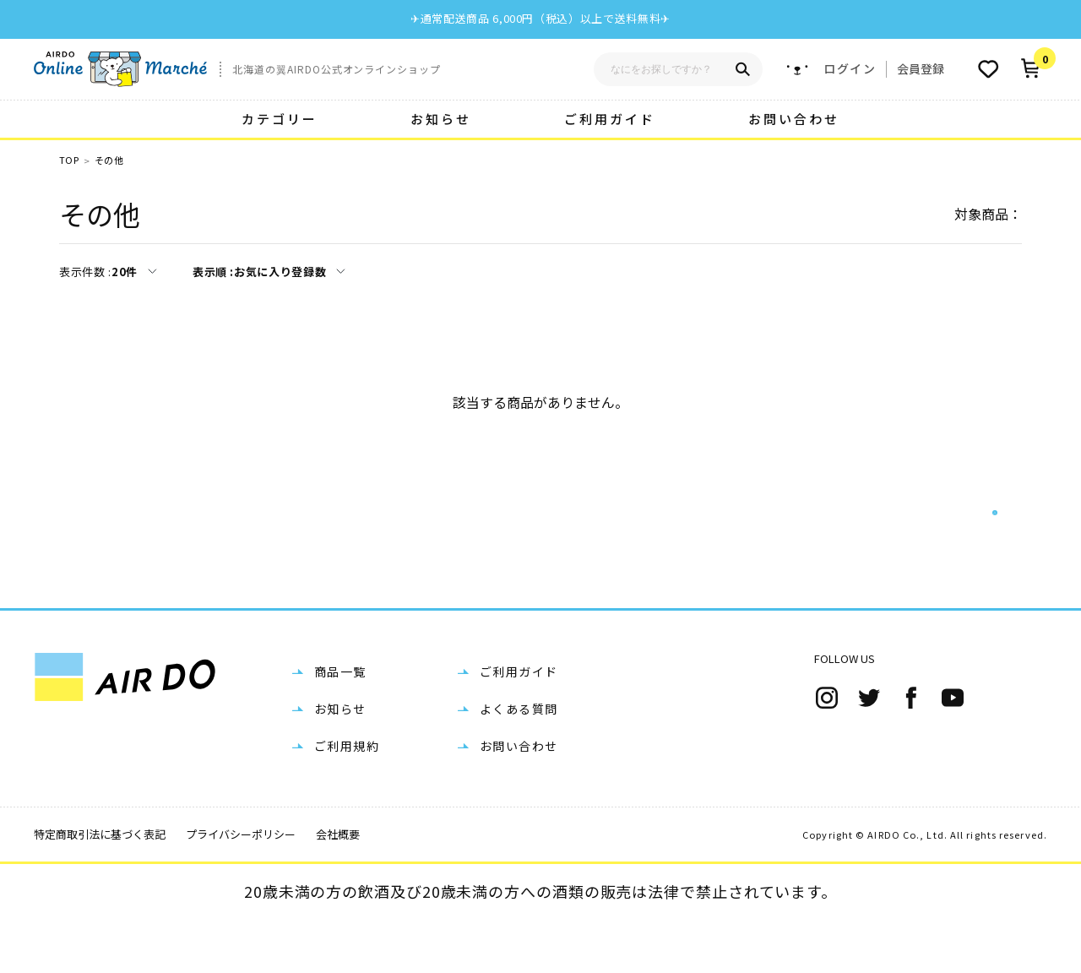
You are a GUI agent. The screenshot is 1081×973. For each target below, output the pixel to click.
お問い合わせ (793, 119)
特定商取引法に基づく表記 (100, 888)
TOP (69, 160)
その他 (109, 160)
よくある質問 (518, 762)
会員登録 (920, 68)
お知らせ (440, 119)
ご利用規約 (346, 799)
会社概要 (338, 888)
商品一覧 (340, 725)
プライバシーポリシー (241, 888)
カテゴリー (280, 119)
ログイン (849, 69)
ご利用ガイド (609, 119)
